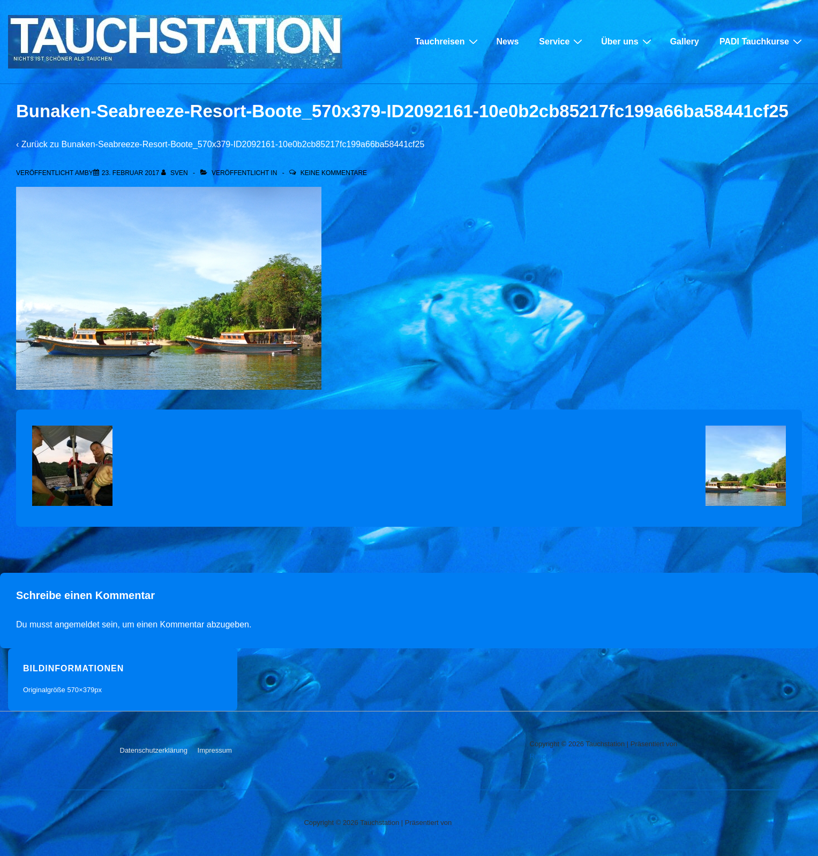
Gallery (684, 41)
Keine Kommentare (334, 173)
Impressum (215, 750)
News (508, 41)
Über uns (627, 41)
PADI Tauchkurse (762, 41)
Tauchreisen (447, 41)
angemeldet (77, 624)
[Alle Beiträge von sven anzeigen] (175, 173)
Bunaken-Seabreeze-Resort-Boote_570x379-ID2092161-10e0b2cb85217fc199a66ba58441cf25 (242, 144)
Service (562, 41)
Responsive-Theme (560, 756)
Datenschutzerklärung (153, 750)
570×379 (80, 690)
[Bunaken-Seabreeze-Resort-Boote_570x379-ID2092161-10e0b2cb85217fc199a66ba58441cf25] (130, 173)
